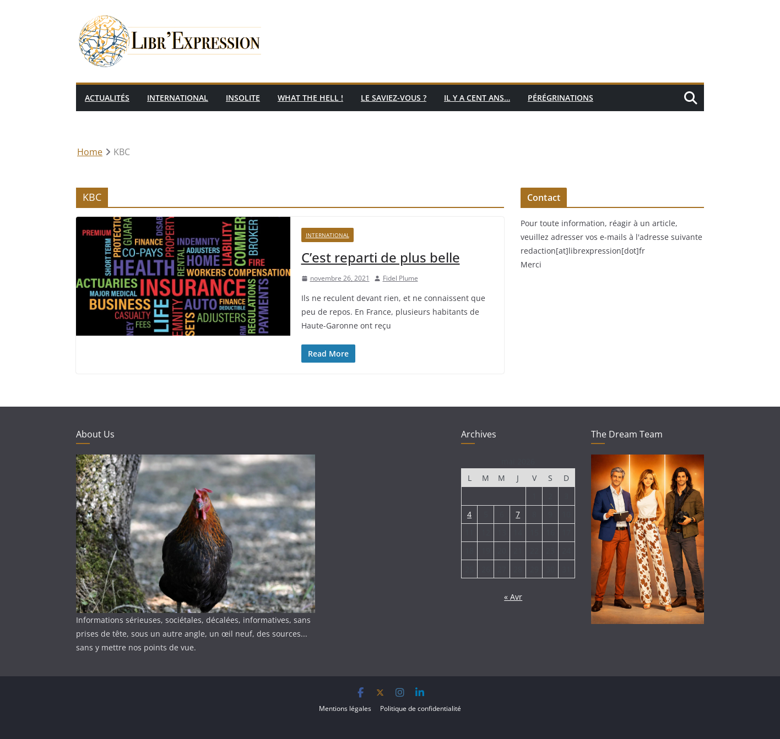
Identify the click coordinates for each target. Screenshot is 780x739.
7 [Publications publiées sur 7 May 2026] (518, 514)
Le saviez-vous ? (393, 97)
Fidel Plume (400, 278)
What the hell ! (310, 97)
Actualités (107, 97)
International (177, 97)
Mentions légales (345, 708)
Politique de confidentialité (420, 708)
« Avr (513, 597)
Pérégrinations (560, 97)
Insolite (243, 97)
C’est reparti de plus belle (380, 257)
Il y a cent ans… (477, 97)
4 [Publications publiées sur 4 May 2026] (469, 514)
